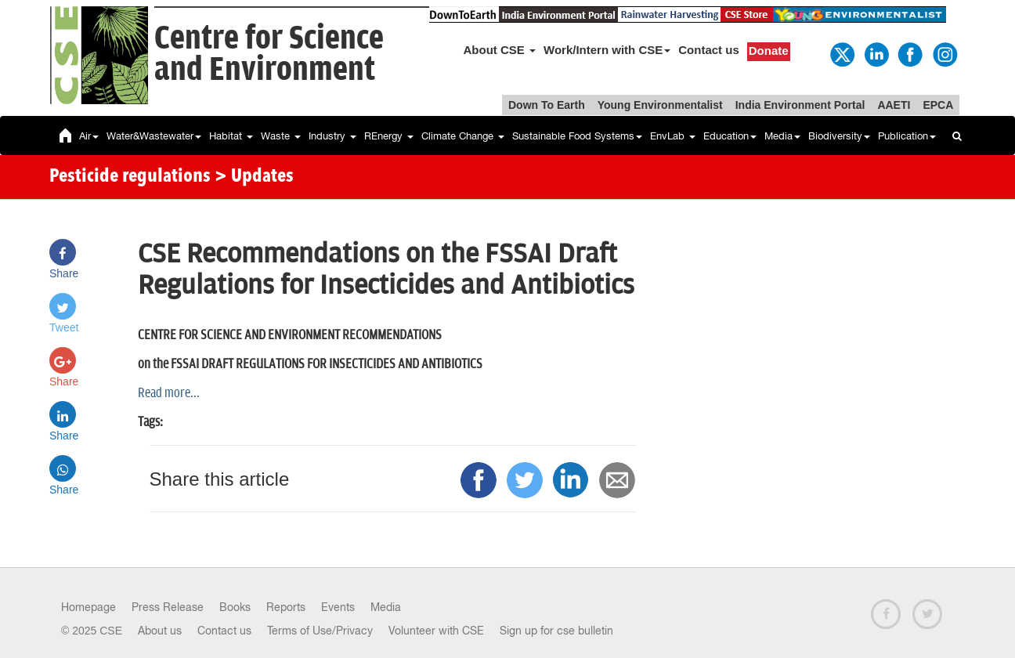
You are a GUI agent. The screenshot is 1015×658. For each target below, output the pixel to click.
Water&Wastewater (154, 136)
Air (89, 136)
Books (235, 607)
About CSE (500, 49)
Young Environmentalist (660, 105)
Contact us (708, 49)
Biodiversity (839, 136)
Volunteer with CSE (436, 630)
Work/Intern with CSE (607, 49)
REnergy (389, 136)
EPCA (938, 105)
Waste (281, 136)
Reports (285, 607)
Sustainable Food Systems (577, 136)
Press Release (168, 607)
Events (338, 607)
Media (782, 136)
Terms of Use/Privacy (320, 630)
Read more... (169, 393)
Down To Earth (546, 105)
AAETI (893, 105)
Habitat (231, 136)
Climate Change (462, 136)
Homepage (88, 607)
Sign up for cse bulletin (556, 630)
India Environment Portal (800, 105)
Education (730, 136)
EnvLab (672, 136)
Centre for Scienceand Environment (269, 54)
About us (160, 630)
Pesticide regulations (130, 177)
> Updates (254, 177)
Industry (332, 136)
